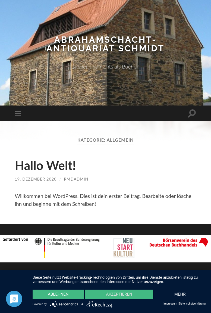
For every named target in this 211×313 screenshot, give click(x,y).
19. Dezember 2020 (35, 179)
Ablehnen (58, 294)
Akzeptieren (119, 294)
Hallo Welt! (45, 165)
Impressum (170, 303)
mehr (180, 294)
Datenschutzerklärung (192, 303)
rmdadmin (76, 179)
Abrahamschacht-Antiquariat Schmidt (105, 44)
